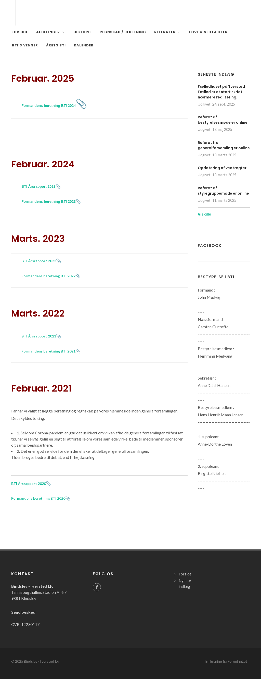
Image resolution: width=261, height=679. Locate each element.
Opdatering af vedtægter (222, 167)
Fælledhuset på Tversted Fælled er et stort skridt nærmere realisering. (221, 92)
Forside (185, 574)
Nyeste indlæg (185, 583)
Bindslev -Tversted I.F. (41, 661)
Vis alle (204, 214)
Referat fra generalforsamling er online (224, 145)
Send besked (23, 612)
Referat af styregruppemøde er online (223, 190)
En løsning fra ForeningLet (226, 661)
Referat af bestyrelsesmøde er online (222, 120)
